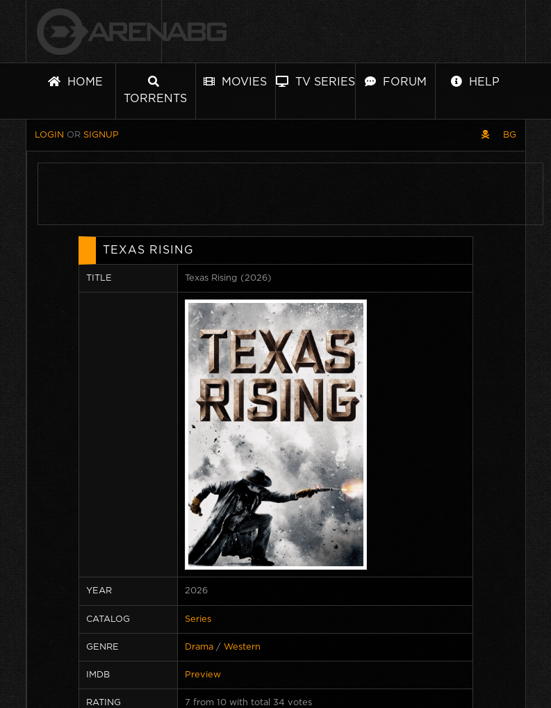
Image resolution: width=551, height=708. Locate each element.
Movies (235, 82)
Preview (203, 675)
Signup (101, 135)
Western (242, 647)
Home (75, 82)
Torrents (155, 90)
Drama (199, 647)
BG (509, 135)
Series (198, 619)
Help (475, 82)
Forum (396, 82)
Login (49, 135)
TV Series (315, 82)
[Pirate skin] (485, 135)
